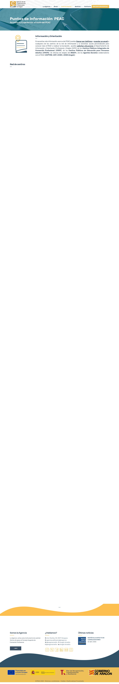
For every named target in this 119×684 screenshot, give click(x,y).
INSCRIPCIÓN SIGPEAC (100, 6)
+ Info (15, 641)
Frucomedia (80, 673)
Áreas (57, 6)
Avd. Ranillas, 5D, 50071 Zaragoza (57, 630)
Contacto (87, 6)
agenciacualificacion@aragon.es (57, 633)
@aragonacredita (52, 635)
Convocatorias (67, 6)
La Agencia (47, 6)
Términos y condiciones (52, 673)
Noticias (78, 6)
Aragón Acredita (65, 635)
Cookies (63, 673)
